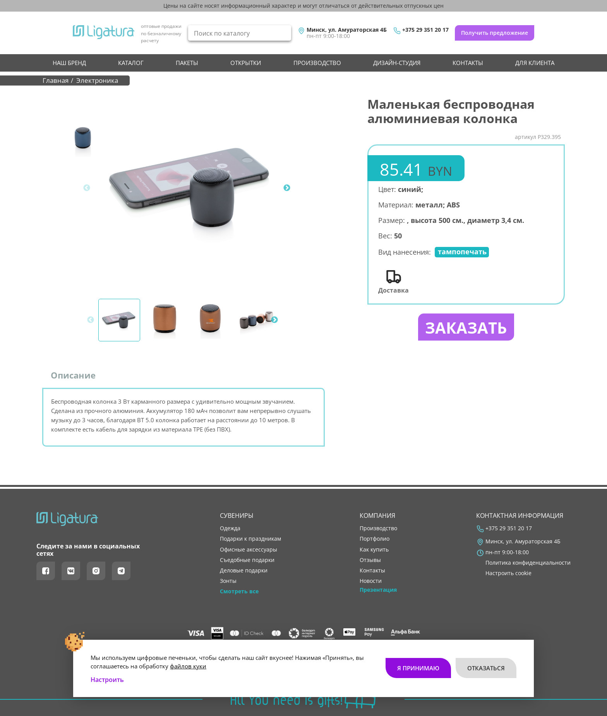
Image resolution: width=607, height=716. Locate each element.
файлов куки (188, 666)
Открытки (245, 63)
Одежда (230, 528)
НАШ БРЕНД (69, 63)
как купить (374, 549)
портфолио (374, 539)
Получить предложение (494, 32)
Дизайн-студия (396, 63)
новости (371, 581)
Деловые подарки (243, 570)
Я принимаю (418, 668)
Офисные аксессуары (248, 549)
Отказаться (486, 668)
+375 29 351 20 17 (425, 30)
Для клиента (534, 63)
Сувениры (237, 515)
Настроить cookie (508, 573)
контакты (468, 63)
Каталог (131, 63)
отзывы (370, 560)
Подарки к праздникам (250, 539)
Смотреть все (239, 591)
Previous (87, 188)
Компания (377, 515)
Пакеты (187, 63)
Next (287, 188)
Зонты (228, 581)
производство (317, 63)
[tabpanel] (192, 188)
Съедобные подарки (247, 560)
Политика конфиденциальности (528, 563)
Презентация (378, 590)
